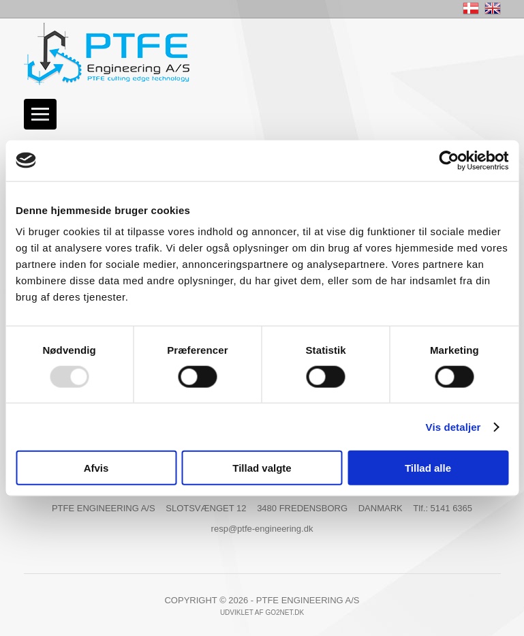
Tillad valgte (261, 468)
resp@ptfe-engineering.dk (262, 529)
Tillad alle (428, 468)
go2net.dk (284, 612)
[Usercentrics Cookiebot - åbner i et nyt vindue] (448, 160)
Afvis (96, 468)
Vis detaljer (453, 426)
